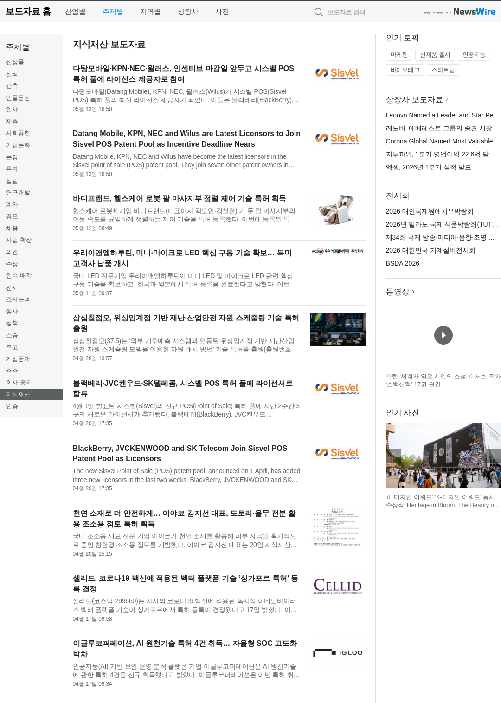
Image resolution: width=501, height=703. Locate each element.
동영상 (398, 291)
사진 (222, 11)
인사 (12, 109)
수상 (12, 263)
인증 (12, 406)
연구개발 (18, 192)
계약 (12, 204)
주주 (12, 370)
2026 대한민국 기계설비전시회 (430, 250)
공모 (12, 216)
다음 (493, 456)
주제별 (113, 11)
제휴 (12, 121)
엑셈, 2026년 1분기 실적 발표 (428, 167)
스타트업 (443, 69)
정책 (12, 322)
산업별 (75, 11)
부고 (12, 347)
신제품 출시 (435, 54)
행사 (12, 311)
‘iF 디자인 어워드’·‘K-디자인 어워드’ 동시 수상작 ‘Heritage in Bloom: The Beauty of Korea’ (441, 505)
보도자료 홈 (28, 11)
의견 (12, 251)
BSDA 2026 (402, 263)
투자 (12, 168)
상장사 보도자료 (414, 99)
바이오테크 (405, 69)
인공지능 (474, 54)
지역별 (150, 11)
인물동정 (18, 97)
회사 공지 (19, 382)
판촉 (12, 85)
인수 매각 (19, 275)
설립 (12, 180)
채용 (12, 228)
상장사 (188, 11)
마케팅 (399, 54)
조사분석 (18, 299)
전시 (12, 287)
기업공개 (18, 358)
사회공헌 (18, 133)
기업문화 (18, 145)
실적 (12, 74)
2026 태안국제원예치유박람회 (430, 211)
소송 (12, 335)
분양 (12, 157)
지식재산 (18, 394)
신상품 (15, 62)
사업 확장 (19, 239)
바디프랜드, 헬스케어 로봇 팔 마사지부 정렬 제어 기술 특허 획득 (179, 198)
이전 (393, 456)
